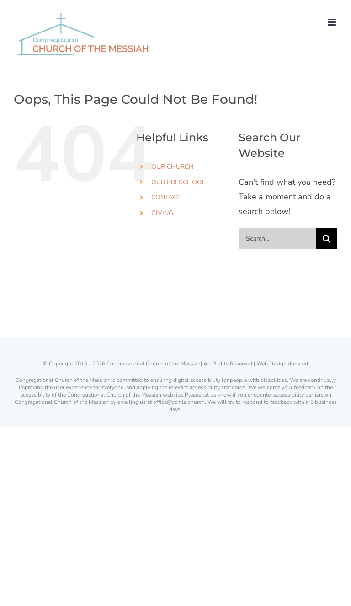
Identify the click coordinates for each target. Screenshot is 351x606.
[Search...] (277, 238)
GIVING (162, 213)
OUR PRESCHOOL (178, 182)
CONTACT (166, 197)
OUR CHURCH (172, 166)
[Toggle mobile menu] (332, 22)
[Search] (326, 238)
